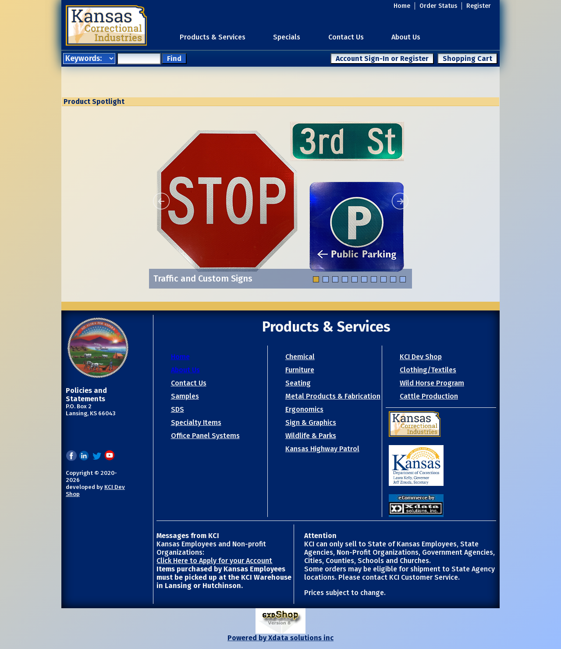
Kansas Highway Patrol (322, 449)
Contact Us (346, 37)
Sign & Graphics (310, 422)
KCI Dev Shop (421, 357)
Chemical (300, 357)
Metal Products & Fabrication (332, 396)
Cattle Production (429, 396)
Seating (298, 383)
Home (402, 6)
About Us (405, 37)
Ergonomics (304, 409)
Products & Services (212, 37)
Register (478, 6)
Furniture (299, 370)
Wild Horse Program (432, 383)
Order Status (438, 6)
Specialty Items (196, 422)
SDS (177, 409)
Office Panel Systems (205, 435)
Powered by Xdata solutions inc (280, 638)
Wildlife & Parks (310, 435)
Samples (185, 396)
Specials (286, 37)
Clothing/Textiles (428, 370)
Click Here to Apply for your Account (214, 560)
